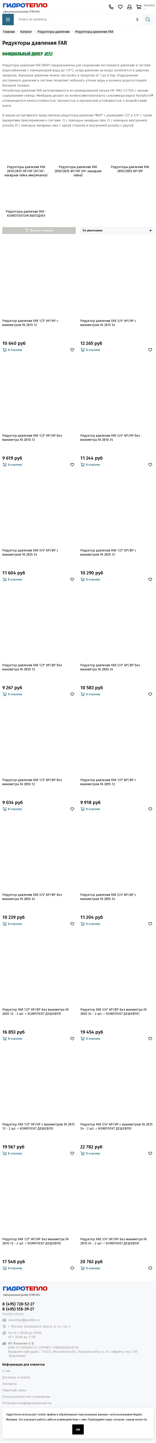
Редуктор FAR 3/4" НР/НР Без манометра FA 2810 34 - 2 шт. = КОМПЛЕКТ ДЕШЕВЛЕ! (113, 1241)
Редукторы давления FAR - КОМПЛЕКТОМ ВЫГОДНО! (26, 214)
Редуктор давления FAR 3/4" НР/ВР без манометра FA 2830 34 (110, 667)
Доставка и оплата (16, 1377)
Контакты (9, 1384)
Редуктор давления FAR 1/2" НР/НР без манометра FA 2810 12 (32, 438)
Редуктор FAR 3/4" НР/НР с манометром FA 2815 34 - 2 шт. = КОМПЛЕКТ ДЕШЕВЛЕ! (116, 1126)
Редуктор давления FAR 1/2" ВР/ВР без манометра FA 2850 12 (32, 782)
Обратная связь (14, 1390)
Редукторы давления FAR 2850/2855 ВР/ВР (130, 169)
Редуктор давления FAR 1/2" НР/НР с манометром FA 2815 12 (30, 323)
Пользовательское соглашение (26, 1397)
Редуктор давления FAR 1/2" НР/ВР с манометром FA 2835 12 (108, 553)
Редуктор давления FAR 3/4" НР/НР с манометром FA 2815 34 (108, 323)
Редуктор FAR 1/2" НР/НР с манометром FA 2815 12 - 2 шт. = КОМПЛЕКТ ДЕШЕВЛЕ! (38, 1126)
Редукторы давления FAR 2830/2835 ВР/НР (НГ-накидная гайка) (78, 171)
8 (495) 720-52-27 (18, 1304)
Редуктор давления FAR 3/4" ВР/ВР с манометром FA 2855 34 (108, 897)
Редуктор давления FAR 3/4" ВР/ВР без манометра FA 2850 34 (32, 897)
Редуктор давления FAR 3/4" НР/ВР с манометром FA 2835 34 (30, 553)
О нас (6, 1371)
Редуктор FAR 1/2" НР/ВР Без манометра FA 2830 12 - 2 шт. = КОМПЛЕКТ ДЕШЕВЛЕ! (35, 1012)
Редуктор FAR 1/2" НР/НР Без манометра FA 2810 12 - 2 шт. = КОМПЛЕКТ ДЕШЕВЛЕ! (35, 1241)
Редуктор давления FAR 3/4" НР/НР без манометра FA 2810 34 (110, 438)
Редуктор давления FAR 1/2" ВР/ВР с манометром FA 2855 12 (108, 782)
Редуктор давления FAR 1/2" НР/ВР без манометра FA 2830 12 (32, 667)
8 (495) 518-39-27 (18, 1309)
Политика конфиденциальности (26, 1403)
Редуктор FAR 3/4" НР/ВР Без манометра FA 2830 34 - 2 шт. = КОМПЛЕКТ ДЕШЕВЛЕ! (113, 1012)
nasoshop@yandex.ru (24, 1320)
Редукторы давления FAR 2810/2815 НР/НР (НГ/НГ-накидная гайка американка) (25, 171)
